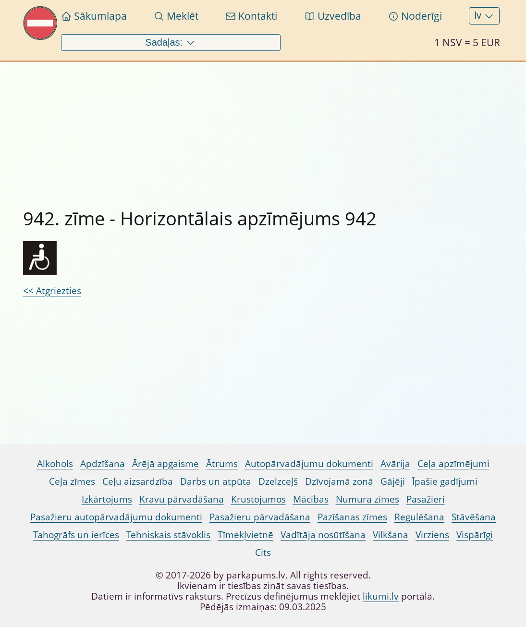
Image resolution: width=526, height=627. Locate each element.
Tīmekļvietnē (245, 535)
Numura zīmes (367, 499)
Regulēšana (419, 517)
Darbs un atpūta (215, 482)
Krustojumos (258, 499)
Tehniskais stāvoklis (168, 535)
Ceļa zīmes (72, 482)
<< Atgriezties (52, 291)
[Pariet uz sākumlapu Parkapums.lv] (40, 37)
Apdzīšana (102, 464)
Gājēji (392, 482)
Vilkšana (390, 535)
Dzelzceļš (278, 482)
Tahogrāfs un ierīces (76, 535)
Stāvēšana (474, 517)
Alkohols (55, 464)
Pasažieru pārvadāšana (259, 517)
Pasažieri (425, 499)
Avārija (395, 464)
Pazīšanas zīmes (352, 517)
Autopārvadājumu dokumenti (309, 464)
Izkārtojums (107, 499)
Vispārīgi (474, 535)
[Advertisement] (263, 129)
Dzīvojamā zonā (339, 482)
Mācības (311, 499)
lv (484, 16)
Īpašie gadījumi (444, 482)
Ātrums (222, 464)
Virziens (432, 535)
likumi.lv (381, 596)
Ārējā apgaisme (165, 464)
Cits (263, 553)
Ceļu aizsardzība (137, 482)
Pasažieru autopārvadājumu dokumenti (116, 517)
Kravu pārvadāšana (181, 499)
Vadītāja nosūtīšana (323, 535)
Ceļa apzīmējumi (453, 464)
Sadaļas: (170, 43)
